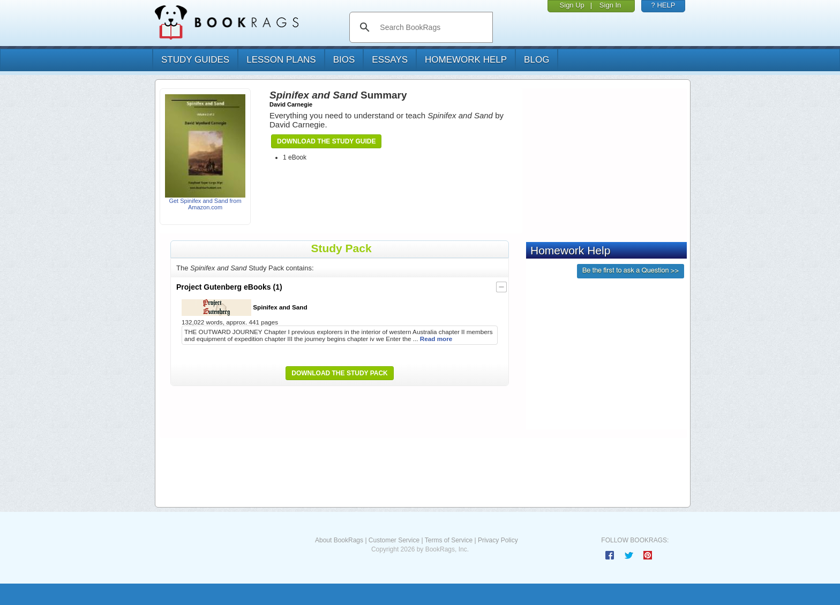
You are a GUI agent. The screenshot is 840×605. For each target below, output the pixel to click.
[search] (432, 27)
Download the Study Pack (339, 373)
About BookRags (339, 540)
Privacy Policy (498, 540)
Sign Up (572, 5)
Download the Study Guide (326, 141)
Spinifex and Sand (245, 307)
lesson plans (281, 60)
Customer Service (394, 540)
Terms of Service (448, 540)
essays (390, 60)
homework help (466, 60)
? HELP (663, 5)
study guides (195, 60)
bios (344, 60)
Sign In (610, 5)
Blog (536, 60)
